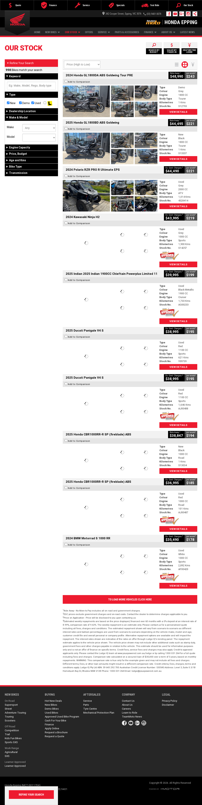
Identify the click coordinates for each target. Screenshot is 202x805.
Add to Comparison (79, 81)
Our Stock (72, 32)
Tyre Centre (90, 708)
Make (10, 127)
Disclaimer (168, 704)
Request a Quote (54, 736)
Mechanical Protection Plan (98, 712)
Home (37, 32)
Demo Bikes (52, 708)
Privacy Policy (169, 701)
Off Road (10, 726)
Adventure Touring (15, 712)
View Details (178, 112)
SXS (7, 756)
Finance (150, 32)
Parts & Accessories (127, 32)
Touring (9, 716)
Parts (86, 704)
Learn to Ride (129, 712)
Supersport (11, 704)
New (11, 103)
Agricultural (11, 752)
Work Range (12, 748)
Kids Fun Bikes (13, 738)
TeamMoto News (132, 716)
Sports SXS (11, 742)
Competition (12, 730)
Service (104, 32)
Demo (24, 103)
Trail (7, 734)
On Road (10, 701)
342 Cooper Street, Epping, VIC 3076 (121, 13)
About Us (168, 32)
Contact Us (128, 701)
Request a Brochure (56, 732)
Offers (89, 32)
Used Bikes (51, 712)
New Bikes (52, 32)
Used (36, 103)
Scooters (10, 720)
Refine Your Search (20, 63)
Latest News (187, 32)
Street (8, 708)
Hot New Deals (53, 701)
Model (11, 137)
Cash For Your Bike (55, 720)
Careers (126, 708)
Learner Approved (15, 762)
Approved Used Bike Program (62, 716)
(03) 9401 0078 (154, 13)
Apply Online (52, 728)
